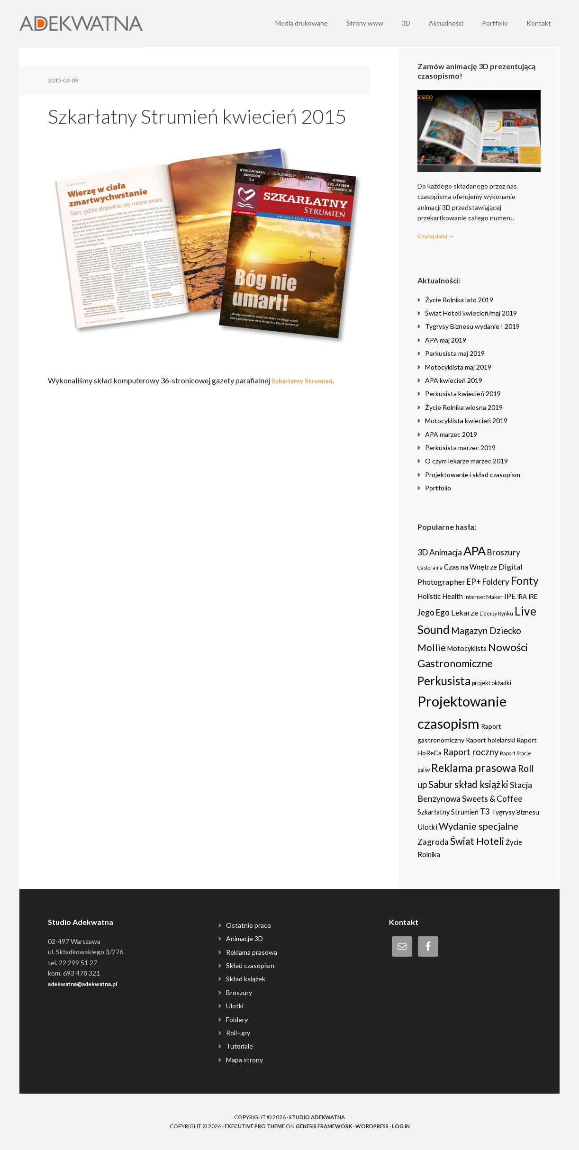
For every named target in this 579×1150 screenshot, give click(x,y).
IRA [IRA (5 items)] (522, 596)
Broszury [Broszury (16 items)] (503, 552)
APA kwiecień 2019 (453, 380)
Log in (409, 1126)
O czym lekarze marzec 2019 (466, 461)
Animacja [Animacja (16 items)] (445, 552)
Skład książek (245, 979)
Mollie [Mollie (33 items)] (431, 647)
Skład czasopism (250, 965)
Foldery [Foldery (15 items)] (495, 582)
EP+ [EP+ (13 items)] (474, 582)
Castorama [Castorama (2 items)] (430, 567)
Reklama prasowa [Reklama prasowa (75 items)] (473, 767)
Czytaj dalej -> (440, 236)
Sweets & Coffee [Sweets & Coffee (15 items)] (492, 799)
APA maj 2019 (445, 340)
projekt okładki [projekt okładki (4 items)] (491, 683)
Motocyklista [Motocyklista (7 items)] (467, 648)
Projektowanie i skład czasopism (472, 475)
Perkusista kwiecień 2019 (463, 393)
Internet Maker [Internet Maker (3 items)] (483, 596)
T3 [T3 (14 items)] (485, 811)
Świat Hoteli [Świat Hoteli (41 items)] (477, 841)
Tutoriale (239, 1046)
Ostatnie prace (248, 925)
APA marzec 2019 (451, 434)
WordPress (378, 1126)
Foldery (237, 1019)
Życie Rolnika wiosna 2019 (464, 407)
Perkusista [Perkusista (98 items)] (443, 681)
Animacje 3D (244, 938)
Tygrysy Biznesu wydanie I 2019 (472, 326)
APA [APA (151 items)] (474, 550)
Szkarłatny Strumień (307, 380)
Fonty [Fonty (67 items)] (525, 580)
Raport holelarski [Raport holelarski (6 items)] (490, 740)
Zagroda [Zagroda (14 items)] (433, 842)
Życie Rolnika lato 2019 (459, 300)
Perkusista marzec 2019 (460, 448)
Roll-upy (238, 1033)
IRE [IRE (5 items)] (532, 596)
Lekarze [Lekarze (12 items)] (464, 612)
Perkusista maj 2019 (455, 353)
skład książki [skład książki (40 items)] (481, 784)
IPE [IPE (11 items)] (510, 595)
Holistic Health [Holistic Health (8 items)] (440, 596)
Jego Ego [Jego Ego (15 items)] (433, 612)
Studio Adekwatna (317, 1117)
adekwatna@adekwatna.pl (90, 983)
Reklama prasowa (251, 952)
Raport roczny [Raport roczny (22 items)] (470, 752)
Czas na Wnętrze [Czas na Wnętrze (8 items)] (470, 566)
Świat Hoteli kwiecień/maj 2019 (471, 313)
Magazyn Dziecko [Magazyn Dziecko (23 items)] (486, 630)
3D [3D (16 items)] (422, 552)
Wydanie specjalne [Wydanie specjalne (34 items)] (478, 826)
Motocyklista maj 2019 (458, 367)
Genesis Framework (325, 1126)
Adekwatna (81, 23)
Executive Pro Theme (249, 1126)
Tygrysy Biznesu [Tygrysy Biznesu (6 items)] (515, 812)
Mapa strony (244, 1060)
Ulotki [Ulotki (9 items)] (427, 827)
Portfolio (438, 488)
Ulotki (235, 1006)
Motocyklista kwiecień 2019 (466, 421)
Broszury (239, 992)
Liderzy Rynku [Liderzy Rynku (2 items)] (496, 613)
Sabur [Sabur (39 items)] (440, 784)
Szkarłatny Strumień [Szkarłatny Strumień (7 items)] (448, 812)
